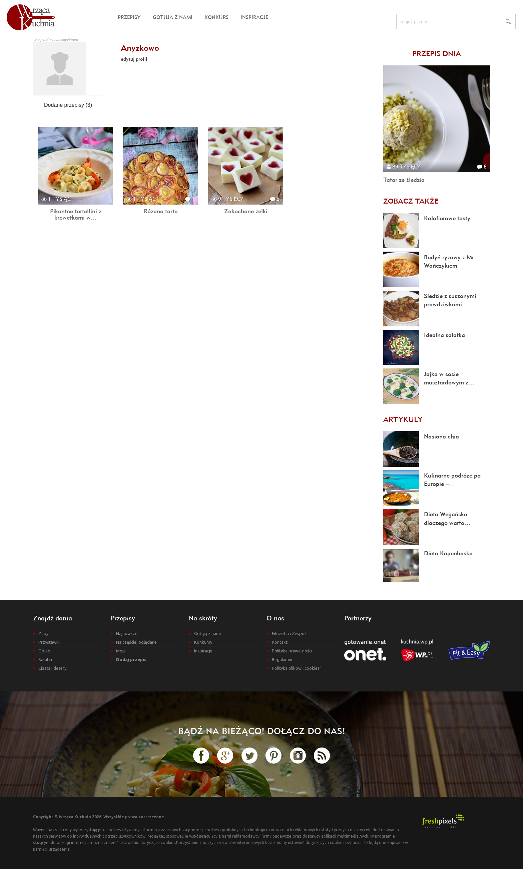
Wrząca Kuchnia (46, 40)
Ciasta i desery (52, 668)
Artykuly (403, 419)
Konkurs (216, 17)
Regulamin (282, 659)
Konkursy (203, 642)
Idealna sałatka (444, 335)
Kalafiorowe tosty (447, 218)
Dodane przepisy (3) (68, 105)
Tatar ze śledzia (404, 180)
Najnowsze (126, 633)
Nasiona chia (441, 436)
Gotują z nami (172, 17)
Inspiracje (254, 17)
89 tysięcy (404, 167)
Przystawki (49, 642)
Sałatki (45, 659)
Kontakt (280, 642)
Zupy (43, 633)
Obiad (44, 650)
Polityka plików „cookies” (297, 668)
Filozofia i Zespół (289, 633)
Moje (121, 650)
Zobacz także (410, 201)
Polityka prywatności (292, 650)
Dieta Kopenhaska (448, 553)
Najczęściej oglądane (136, 642)
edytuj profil (134, 59)
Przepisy (129, 17)
